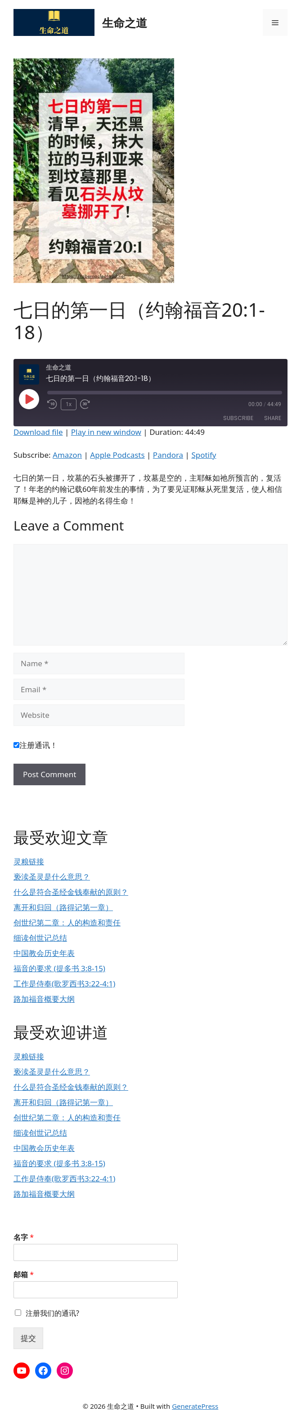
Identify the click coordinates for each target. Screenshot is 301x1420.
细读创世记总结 (40, 938)
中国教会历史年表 (44, 953)
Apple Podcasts (117, 455)
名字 (23, 1237)
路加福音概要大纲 (44, 999)
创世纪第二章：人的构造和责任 (67, 922)
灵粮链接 (28, 861)
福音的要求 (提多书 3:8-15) (59, 968)
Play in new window (106, 432)
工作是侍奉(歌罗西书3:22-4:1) (64, 983)
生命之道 (124, 22)
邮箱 (23, 1274)
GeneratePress (195, 1406)
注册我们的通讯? (52, 1313)
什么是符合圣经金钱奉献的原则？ (70, 892)
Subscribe (238, 418)
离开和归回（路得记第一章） (63, 907)
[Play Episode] (29, 399)
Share (272, 418)
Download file (38, 432)
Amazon (67, 455)
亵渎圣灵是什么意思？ (51, 876)
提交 (28, 1338)
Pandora (168, 455)
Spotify (203, 455)
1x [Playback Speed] (69, 404)
